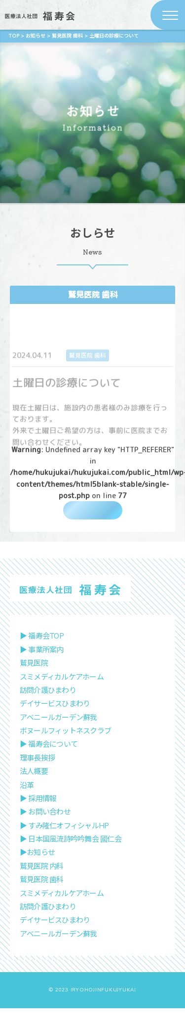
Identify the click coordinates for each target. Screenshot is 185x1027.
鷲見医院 (34, 682)
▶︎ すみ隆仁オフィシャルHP (64, 845)
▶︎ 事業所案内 (42, 669)
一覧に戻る (92, 516)
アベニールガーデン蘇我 (58, 736)
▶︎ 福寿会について (48, 763)
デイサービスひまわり (55, 722)
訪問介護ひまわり (48, 709)
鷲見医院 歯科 (92, 294)
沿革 (27, 804)
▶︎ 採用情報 (38, 817)
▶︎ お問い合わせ (45, 831)
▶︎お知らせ (37, 871)
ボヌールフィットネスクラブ (65, 750)
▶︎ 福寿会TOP (42, 655)
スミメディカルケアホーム (62, 695)
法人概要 (34, 790)
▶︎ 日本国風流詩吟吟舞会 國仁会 (70, 858)
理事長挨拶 (37, 777)
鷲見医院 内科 (42, 885)
